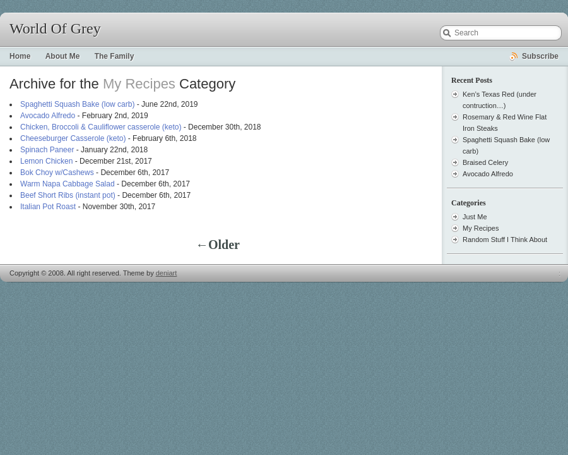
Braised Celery (485, 162)
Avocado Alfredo (47, 115)
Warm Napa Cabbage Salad (67, 183)
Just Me (475, 217)
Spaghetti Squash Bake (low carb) (77, 104)
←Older (218, 245)
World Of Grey (55, 28)
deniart (166, 273)
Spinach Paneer (47, 149)
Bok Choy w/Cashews (57, 172)
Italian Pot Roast (48, 206)
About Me (62, 56)
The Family (114, 56)
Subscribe (540, 56)
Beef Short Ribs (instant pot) (67, 195)
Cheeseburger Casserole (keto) (73, 138)
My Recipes (481, 228)
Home (19, 56)
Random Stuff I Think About (505, 239)
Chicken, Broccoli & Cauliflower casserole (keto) (100, 127)
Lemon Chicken (46, 161)
